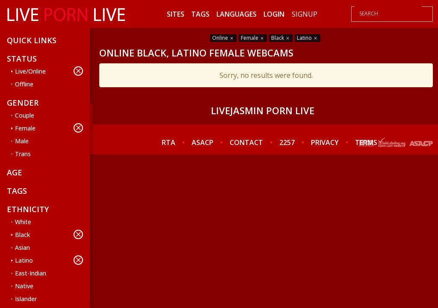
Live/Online (49, 71)
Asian (22, 247)
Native (24, 286)
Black (49, 234)
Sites (175, 14)
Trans (23, 154)
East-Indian (30, 273)
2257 (287, 142)
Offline (24, 84)
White (23, 222)
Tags (200, 14)
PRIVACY (325, 142)
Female (49, 128)
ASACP (202, 142)
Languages (236, 14)
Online (223, 37)
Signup (304, 14)
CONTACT (246, 142)
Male (22, 141)
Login (273, 14)
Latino (49, 260)
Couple (24, 115)
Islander (26, 299)
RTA (168, 142)
